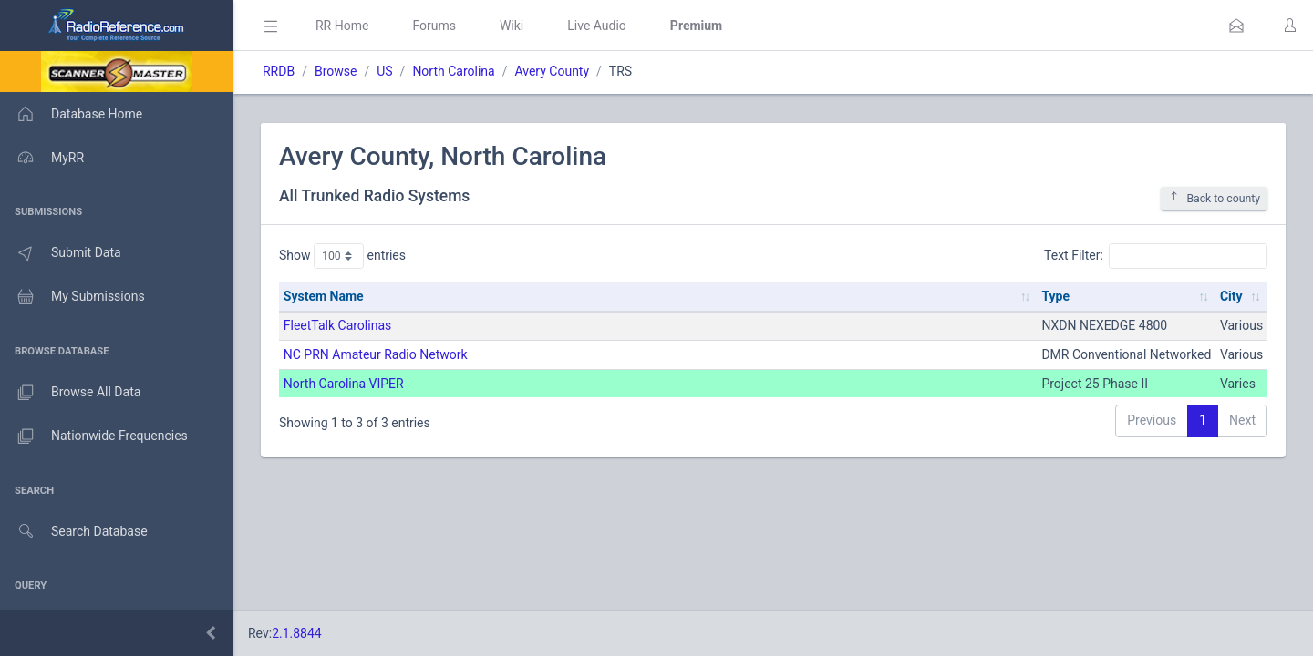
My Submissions (72, 297)
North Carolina (453, 71)
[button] (1236, 25)
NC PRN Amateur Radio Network (376, 354)
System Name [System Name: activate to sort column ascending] (324, 296)
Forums (434, 25)
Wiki (511, 25)
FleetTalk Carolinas (337, 325)
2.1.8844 (297, 633)
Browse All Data (70, 392)
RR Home (341, 25)
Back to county (1214, 198)
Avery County (551, 71)
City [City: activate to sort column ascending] (1231, 296)
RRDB (279, 71)
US (384, 71)
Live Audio (596, 25)
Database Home (71, 114)
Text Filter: (1155, 256)
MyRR (42, 157)
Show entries (342, 256)
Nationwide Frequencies (94, 436)
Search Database (74, 531)
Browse (336, 71)
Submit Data (60, 253)
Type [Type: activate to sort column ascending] (1055, 296)
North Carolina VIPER (344, 383)
